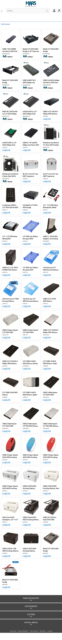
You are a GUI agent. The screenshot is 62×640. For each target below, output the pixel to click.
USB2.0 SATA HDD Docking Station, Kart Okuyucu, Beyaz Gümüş (51, 487)
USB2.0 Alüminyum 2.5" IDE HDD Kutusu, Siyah (30, 425)
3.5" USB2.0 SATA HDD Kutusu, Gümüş (30, 362)
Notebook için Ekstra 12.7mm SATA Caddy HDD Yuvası (51, 144)
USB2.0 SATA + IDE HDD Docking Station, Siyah (10, 550)
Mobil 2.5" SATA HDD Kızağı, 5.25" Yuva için (31, 50)
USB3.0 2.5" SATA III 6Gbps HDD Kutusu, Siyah (50, 113)
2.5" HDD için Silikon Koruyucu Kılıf (30, 238)
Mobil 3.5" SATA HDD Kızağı (10, 81)
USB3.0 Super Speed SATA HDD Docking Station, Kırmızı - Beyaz (50, 456)
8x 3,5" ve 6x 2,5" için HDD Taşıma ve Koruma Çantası (30, 175)
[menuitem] (1, 10)
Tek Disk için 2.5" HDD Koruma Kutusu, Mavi (30, 300)
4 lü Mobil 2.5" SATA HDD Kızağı (30, 206)
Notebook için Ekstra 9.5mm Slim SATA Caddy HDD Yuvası (10, 175)
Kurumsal (13, 631)
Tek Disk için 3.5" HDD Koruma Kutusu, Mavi (51, 269)
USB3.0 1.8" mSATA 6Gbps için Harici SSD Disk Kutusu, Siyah (31, 144)
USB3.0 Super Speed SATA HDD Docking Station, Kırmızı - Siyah (10, 456)
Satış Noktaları (23, 631)
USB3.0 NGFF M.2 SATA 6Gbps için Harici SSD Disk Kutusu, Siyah (29, 81)
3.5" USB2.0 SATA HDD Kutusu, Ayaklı (30, 394)
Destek (50, 631)
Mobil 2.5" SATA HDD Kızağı (51, 50)
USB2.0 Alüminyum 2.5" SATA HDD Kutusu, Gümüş (9, 425)
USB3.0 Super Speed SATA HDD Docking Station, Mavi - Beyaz (30, 456)
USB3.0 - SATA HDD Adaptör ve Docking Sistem (50, 238)
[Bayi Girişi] (54, 10)
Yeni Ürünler (34, 631)
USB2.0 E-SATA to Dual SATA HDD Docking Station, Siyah (49, 518)
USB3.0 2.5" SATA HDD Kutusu (49, 300)
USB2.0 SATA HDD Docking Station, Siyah (29, 550)
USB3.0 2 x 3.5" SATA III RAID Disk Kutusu (10, 269)
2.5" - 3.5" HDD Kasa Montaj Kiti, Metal (50, 206)
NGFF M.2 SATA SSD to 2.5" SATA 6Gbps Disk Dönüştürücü (9, 113)
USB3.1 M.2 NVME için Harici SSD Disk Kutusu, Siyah (9, 50)
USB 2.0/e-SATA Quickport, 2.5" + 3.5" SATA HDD (10, 518)
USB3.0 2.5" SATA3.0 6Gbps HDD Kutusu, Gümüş (50, 331)
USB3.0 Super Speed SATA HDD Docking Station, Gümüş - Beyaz (10, 487)
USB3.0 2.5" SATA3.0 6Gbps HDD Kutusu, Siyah (10, 362)
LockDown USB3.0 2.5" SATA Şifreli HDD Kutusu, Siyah (10, 206)
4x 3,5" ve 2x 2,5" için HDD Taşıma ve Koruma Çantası (50, 175)
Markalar (42, 631)
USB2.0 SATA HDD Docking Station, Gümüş (29, 487)
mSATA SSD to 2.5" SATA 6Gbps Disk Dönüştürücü (30, 113)
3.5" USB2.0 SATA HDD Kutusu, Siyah (50, 362)
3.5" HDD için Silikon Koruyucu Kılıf (30, 269)
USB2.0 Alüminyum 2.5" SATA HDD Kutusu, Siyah (50, 394)
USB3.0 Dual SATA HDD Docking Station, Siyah (31, 518)
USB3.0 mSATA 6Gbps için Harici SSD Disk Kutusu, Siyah (51, 81)
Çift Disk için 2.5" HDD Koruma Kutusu (10, 300)
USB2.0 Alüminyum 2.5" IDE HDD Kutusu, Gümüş (50, 425)
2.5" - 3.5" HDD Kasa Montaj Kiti (9, 238)
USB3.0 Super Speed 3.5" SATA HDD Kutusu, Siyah (30, 331)
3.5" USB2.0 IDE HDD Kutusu (10, 394)
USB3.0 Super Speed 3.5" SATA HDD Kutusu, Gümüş (10, 331)
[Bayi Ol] (59, 10)
